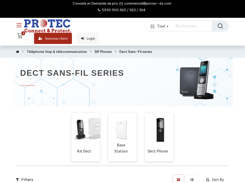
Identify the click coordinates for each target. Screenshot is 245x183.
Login (88, 38)
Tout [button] (160, 25)
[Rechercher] (220, 26)
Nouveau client (53, 38)
